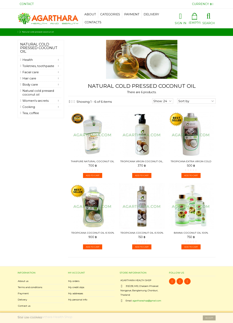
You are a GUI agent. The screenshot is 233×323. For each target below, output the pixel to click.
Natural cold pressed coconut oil (38, 92)
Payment (23, 293)
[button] (110, 14)
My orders (73, 281)
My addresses (75, 293)
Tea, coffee (30, 113)
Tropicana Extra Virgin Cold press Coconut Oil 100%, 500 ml (191, 163)
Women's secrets (35, 101)
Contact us (24, 305)
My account (76, 272)
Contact (27, 4)
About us (23, 281)
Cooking (28, 107)
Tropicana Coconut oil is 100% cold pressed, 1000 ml (92, 234)
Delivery (22, 299)
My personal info (77, 299)
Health (27, 60)
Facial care (30, 72)
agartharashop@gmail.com (147, 300)
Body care (30, 84)
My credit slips (76, 287)
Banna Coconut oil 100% (191, 232)
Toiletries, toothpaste (38, 66)
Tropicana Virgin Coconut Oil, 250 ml (141, 163)
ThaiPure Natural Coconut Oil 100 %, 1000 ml (92, 163)
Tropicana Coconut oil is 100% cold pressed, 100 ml (141, 234)
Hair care (29, 78)
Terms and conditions (30, 287)
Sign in (180, 22)
